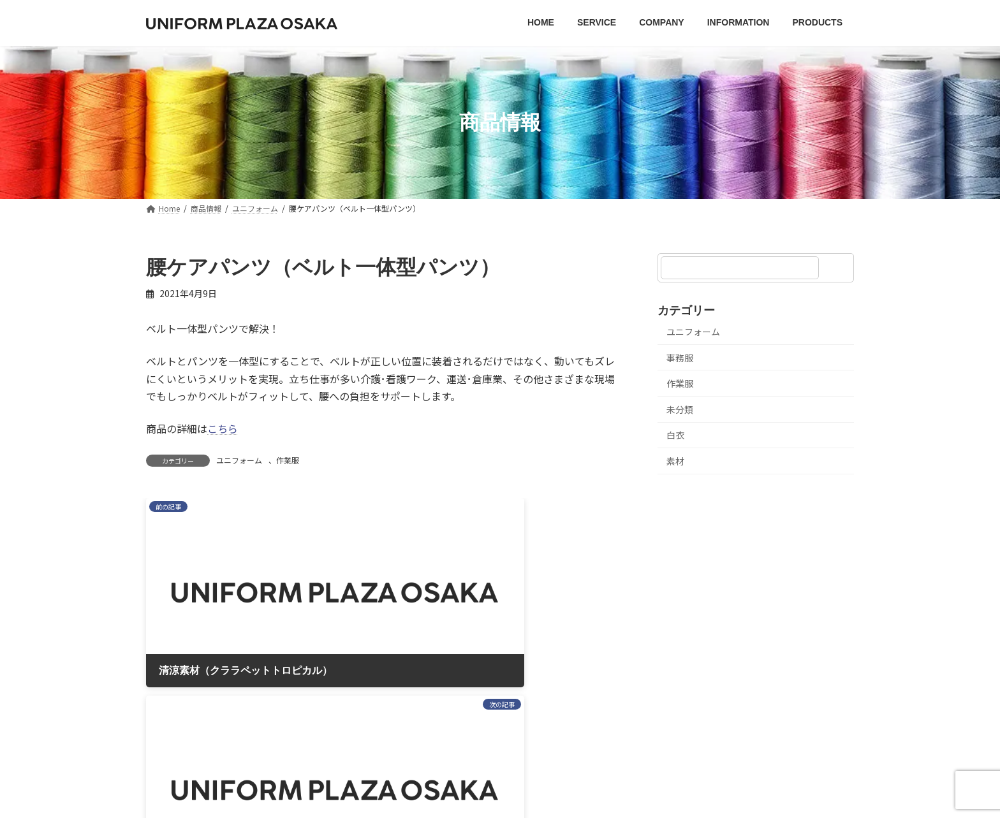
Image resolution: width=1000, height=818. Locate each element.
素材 (675, 461)
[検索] (838, 267)
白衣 (675, 435)
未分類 (679, 409)
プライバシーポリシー (416, 666)
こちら (222, 428)
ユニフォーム (239, 460)
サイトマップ (518, 666)
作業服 (287, 460)
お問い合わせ (601, 666)
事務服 (679, 357)
